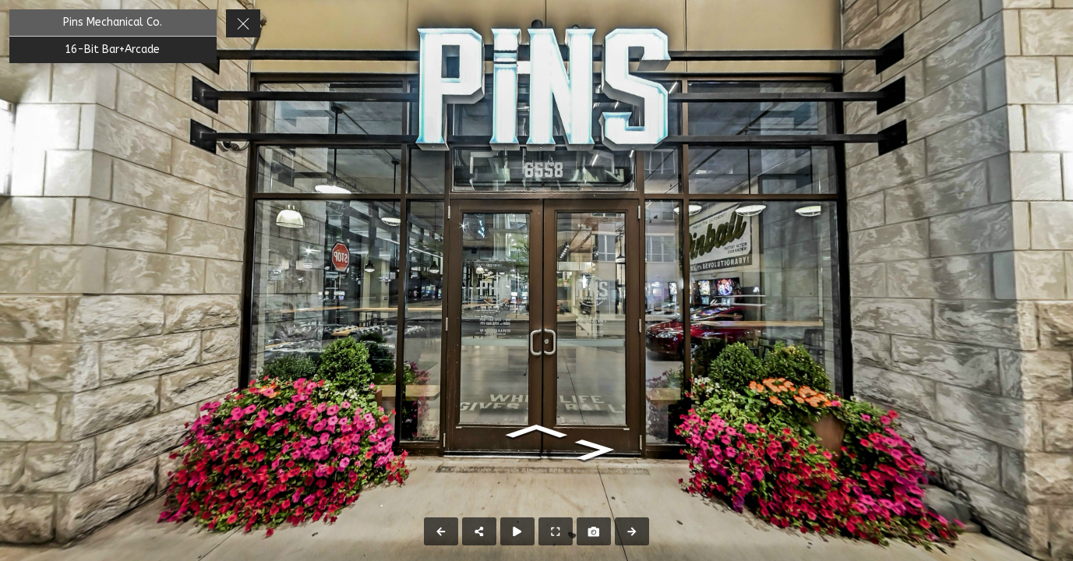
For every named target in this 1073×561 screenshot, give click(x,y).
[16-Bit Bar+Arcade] (113, 50)
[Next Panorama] (632, 531)
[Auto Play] (517, 531)
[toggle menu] (243, 23)
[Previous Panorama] (441, 531)
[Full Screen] (555, 531)
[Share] (479, 531)
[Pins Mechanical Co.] (113, 22)
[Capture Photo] (594, 531)
